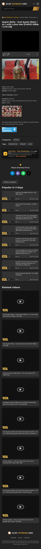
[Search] (36, 9)
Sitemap (13, 537)
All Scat (16, 17)
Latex (30, 144)
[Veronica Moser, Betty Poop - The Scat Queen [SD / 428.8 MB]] (20, 363)
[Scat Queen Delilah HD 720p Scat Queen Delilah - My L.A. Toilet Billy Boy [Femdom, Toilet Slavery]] (20, 480)
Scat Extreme (8, 17)
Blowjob (23, 144)
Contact (27, 537)
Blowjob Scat (13, 144)
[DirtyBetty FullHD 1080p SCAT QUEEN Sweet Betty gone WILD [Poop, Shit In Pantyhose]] (20, 392)
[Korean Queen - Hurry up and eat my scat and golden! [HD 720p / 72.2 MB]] (20, 509)
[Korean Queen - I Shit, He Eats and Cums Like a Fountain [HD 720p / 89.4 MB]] (20, 451)
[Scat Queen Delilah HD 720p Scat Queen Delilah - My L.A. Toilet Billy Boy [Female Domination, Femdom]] (20, 421)
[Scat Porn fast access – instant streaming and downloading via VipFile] (20, 153)
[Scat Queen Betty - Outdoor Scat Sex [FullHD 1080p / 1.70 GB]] (20, 333)
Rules (20, 537)
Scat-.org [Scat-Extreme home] (16, 4)
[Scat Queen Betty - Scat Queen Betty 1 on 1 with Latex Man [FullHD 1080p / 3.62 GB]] (20, 304)
